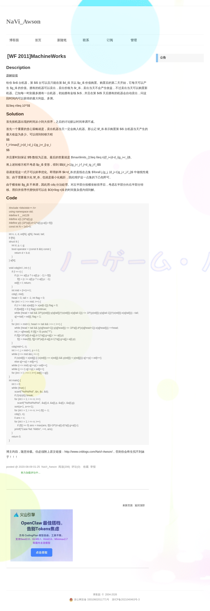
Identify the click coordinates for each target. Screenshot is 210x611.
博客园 (14, 40)
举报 (93, 466)
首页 (38, 40)
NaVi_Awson (23, 21)
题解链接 (12, 75)
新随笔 (62, 40)
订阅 (110, 40)
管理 (134, 40)
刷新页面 (128, 505)
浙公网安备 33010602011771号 (89, 599)
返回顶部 (140, 505)
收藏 (86, 466)
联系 (86, 40)
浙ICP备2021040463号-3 (126, 599)
